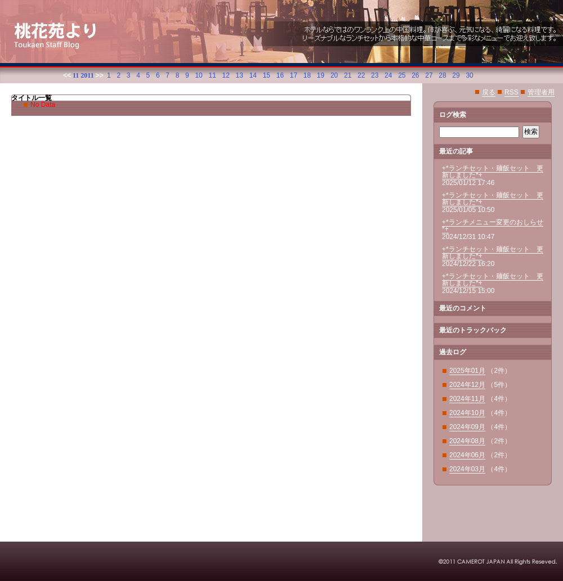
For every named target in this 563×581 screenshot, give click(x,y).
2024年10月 (467, 413)
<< (67, 75)
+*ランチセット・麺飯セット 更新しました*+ (492, 171)
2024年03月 (467, 469)
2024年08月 (467, 441)
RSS (511, 92)
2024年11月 (467, 399)
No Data (42, 105)
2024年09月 (467, 427)
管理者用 (541, 92)
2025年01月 (467, 371)
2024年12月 (467, 385)
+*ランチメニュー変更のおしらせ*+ (492, 225)
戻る (488, 92)
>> (100, 75)
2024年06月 (467, 455)
